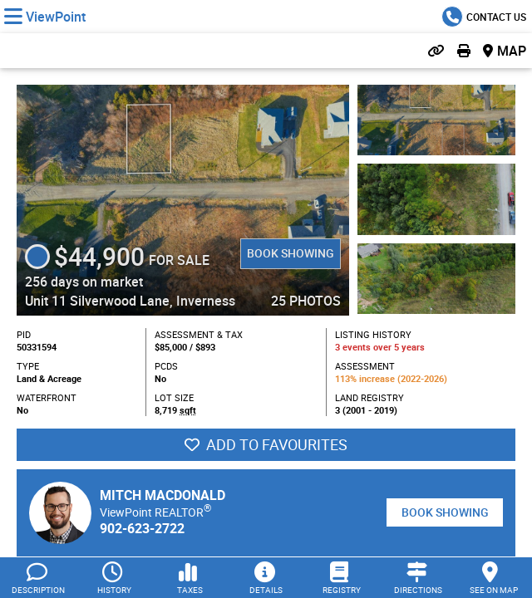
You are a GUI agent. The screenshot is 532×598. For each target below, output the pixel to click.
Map (511, 51)
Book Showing (290, 253)
